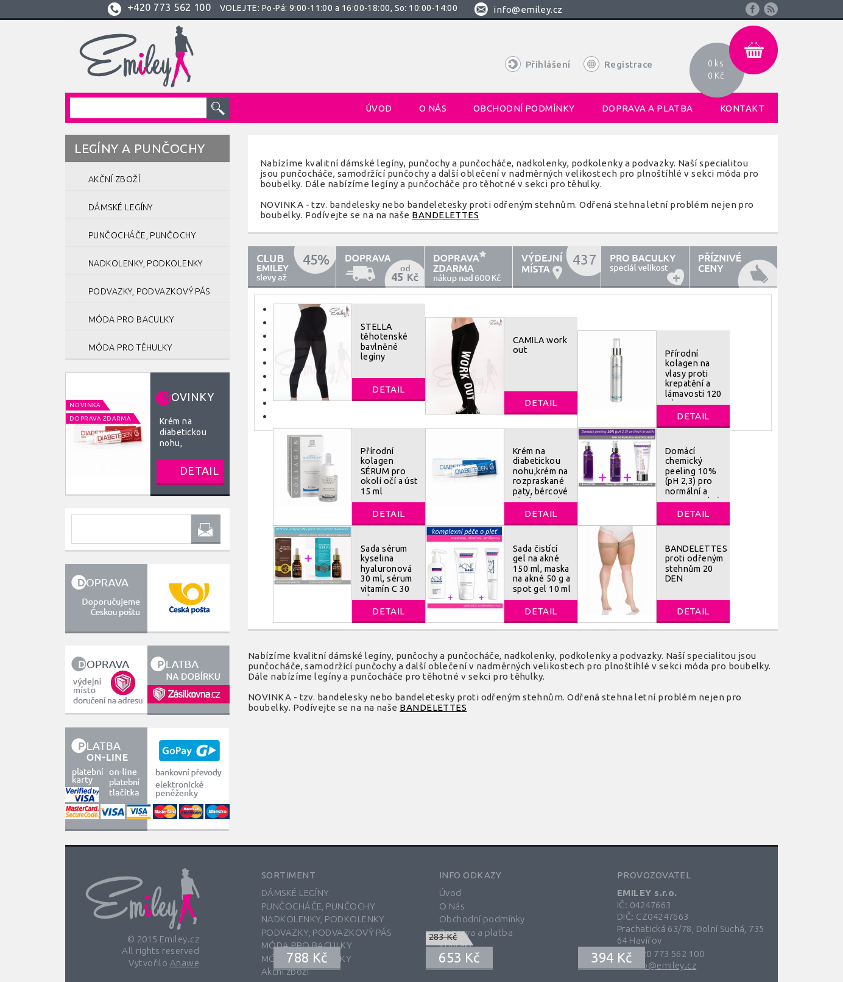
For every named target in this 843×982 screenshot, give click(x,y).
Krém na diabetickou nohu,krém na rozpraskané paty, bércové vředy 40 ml (540, 476)
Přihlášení (548, 64)
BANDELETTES (445, 215)
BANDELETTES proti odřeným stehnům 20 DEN (696, 563)
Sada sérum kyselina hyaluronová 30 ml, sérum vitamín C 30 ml (386, 573)
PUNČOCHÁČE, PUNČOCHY (318, 906)
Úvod (450, 893)
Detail (388, 389)
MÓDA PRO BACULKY (306, 945)
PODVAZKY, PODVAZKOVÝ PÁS (326, 932)
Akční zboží (285, 971)
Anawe (184, 963)
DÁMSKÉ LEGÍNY (295, 893)
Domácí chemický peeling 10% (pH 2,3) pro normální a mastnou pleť (692, 476)
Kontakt (456, 945)
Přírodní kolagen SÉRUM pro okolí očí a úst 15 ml (389, 471)
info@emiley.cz (527, 9)
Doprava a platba (476, 932)
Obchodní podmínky (482, 919)
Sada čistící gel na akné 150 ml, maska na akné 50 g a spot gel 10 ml (542, 569)
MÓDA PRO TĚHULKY (306, 958)
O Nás (452, 906)
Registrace (628, 64)
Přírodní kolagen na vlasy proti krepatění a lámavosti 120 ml (693, 378)
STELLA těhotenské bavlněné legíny (384, 341)
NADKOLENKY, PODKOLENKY (323, 919)
